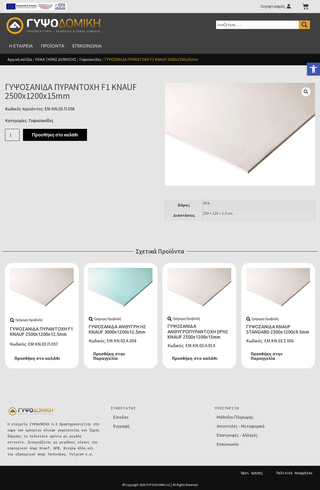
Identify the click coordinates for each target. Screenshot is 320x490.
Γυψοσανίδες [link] (90, 59)
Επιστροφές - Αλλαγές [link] (237, 435)
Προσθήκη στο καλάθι (55, 135)
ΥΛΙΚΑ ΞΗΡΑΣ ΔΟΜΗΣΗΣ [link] (55, 59)
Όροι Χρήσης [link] (252, 473)
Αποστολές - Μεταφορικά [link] (240, 426)
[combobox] (257, 25)
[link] (313, 69)
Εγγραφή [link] (121, 426)
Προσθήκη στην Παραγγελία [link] (109, 356)
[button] (306, 91)
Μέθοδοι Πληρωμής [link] (235, 417)
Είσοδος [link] (120, 417)
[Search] (304, 25)
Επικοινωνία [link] (227, 444)
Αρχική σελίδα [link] (20, 59)
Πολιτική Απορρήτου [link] (294, 473)
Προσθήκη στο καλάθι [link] (37, 358)
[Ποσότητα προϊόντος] (12, 135)
